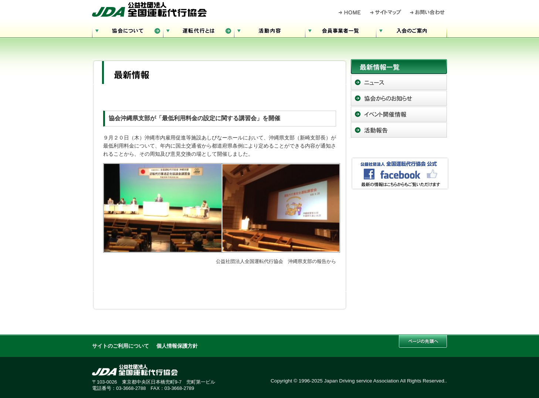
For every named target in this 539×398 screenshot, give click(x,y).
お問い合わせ (427, 12)
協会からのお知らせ (399, 98)
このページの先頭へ (423, 341)
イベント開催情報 (399, 114)
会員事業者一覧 (340, 29)
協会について (127, 29)
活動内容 (269, 29)
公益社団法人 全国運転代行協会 (149, 9)
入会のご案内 (411, 29)
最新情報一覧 (399, 66)
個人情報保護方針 (177, 346)
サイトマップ (385, 12)
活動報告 (399, 130)
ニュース (399, 82)
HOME (350, 12)
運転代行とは (198, 29)
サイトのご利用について (120, 346)
